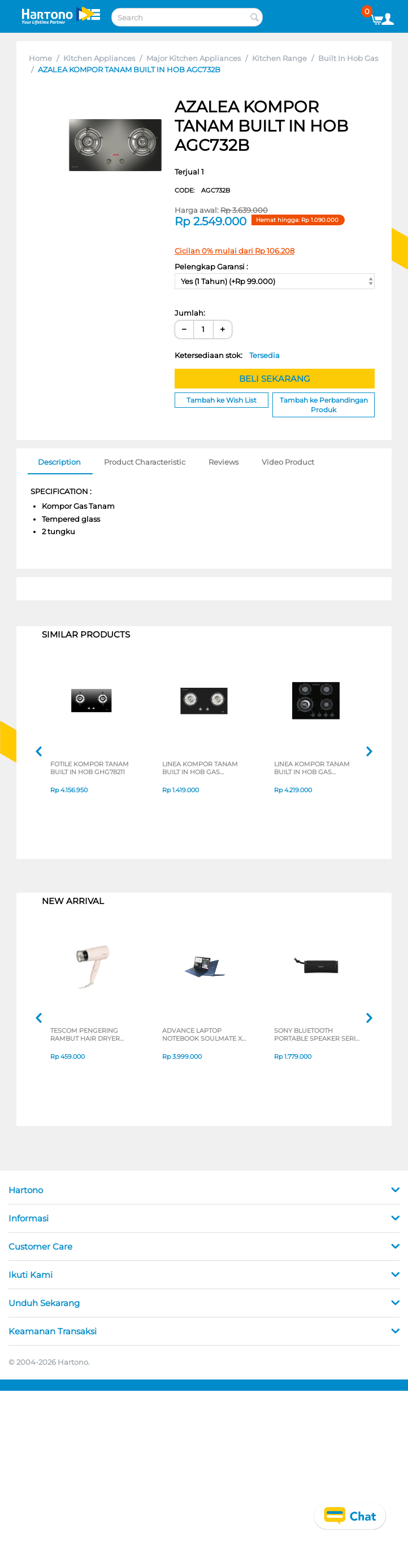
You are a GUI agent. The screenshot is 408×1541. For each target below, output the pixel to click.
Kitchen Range (279, 58)
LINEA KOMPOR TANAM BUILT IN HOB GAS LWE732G (200, 768)
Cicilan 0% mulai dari (234, 250)
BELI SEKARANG (274, 378)
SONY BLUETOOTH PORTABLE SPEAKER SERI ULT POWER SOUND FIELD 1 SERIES (316, 1034)
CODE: (202, 190)
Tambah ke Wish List (221, 400)
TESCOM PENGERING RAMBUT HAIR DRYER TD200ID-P (85, 1034)
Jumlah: (190, 312)
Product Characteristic (144, 461)
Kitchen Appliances (99, 58)
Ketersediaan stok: (227, 355)
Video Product (288, 461)
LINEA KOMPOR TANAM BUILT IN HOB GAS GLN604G (312, 768)
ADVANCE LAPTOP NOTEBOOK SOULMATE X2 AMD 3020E (203, 1034)
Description (59, 461)
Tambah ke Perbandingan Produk (324, 405)
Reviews (223, 461)
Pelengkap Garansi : (211, 266)
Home (40, 58)
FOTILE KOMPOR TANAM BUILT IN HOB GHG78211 (89, 768)
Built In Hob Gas (348, 58)
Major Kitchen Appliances (193, 58)
